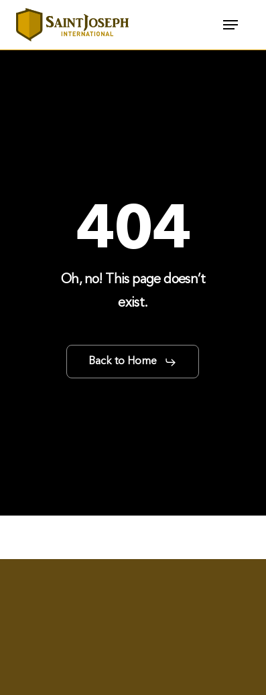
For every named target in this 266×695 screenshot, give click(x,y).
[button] (230, 24)
